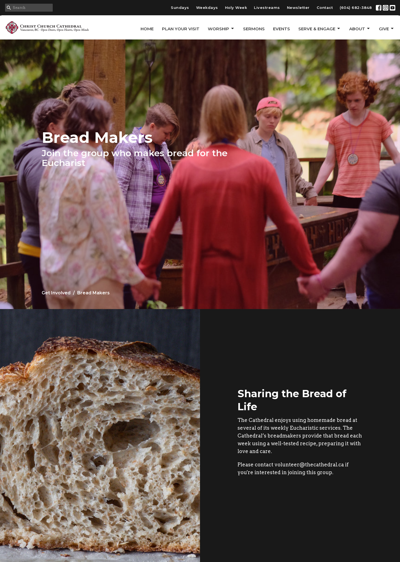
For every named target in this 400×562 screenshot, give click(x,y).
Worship (221, 28)
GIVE (386, 28)
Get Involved (56, 292)
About (360, 28)
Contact (325, 7)
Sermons (254, 28)
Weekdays (207, 7)
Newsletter (298, 7)
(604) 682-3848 (356, 7)
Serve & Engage (319, 28)
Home (147, 28)
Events (281, 28)
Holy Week (236, 7)
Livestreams (267, 7)
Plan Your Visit (180, 28)
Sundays (180, 7)
